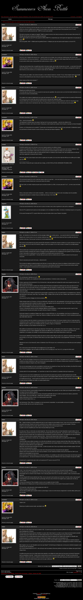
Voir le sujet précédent (6, 572)
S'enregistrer (79, 16)
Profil (30, 16)
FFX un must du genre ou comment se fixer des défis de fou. (19, 22)
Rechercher (6, 16)
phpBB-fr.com (44, 594)
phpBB (38, 593)
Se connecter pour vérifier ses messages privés (42, 16)
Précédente (75, 572)
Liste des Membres (13, 16)
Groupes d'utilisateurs (23, 16)
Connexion (73, 16)
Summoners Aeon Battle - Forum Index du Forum (14, 573)
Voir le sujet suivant (5, 571)
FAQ (2, 16)
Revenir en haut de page (7, 50)
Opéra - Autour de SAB (35, 573)
